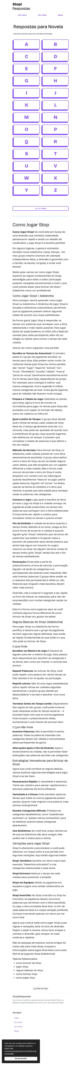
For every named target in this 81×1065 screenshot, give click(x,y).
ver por (40, 208)
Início (16, 1018)
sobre (16, 1045)
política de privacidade (23, 1054)
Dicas (60, 15)
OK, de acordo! (21, 1058)
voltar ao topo (40, 988)
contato (17, 1058)
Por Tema (42, 15)
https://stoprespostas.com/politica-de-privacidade (20, 1052)
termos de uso (20, 1050)
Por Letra (22, 15)
